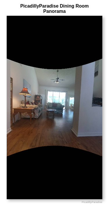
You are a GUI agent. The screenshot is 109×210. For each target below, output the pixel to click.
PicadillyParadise (92, 202)
